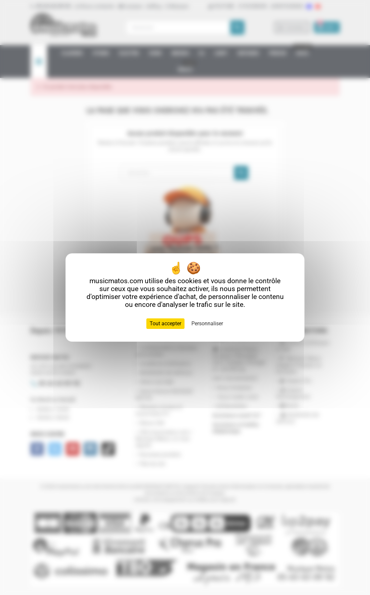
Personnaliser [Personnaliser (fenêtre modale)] (207, 323)
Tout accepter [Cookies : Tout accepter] (165, 323)
